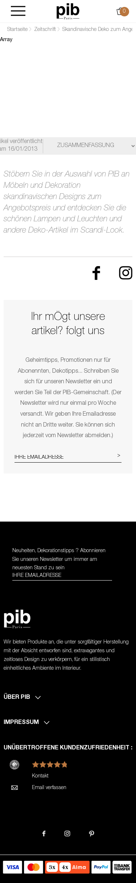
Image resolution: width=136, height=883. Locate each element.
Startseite (17, 29)
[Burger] (18, 11)
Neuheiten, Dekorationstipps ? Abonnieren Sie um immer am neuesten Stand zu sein (59, 560)
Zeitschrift (45, 29)
